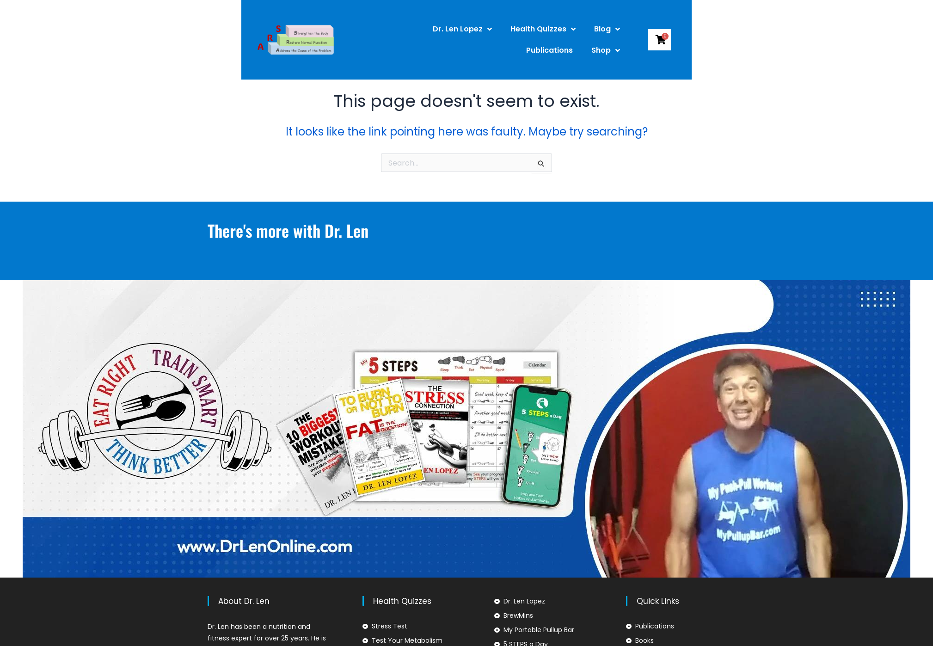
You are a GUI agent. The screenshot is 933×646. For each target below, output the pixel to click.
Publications (602, 30)
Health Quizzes (483, 30)
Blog (547, 30)
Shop (658, 30)
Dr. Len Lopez (402, 30)
